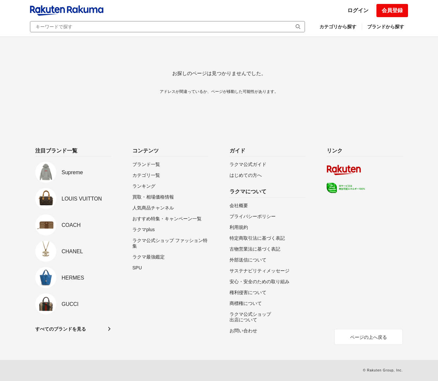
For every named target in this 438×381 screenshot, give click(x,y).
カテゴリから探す (337, 26)
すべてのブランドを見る (60, 329)
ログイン (358, 10)
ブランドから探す (385, 26)
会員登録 (392, 10)
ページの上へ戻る (368, 337)
